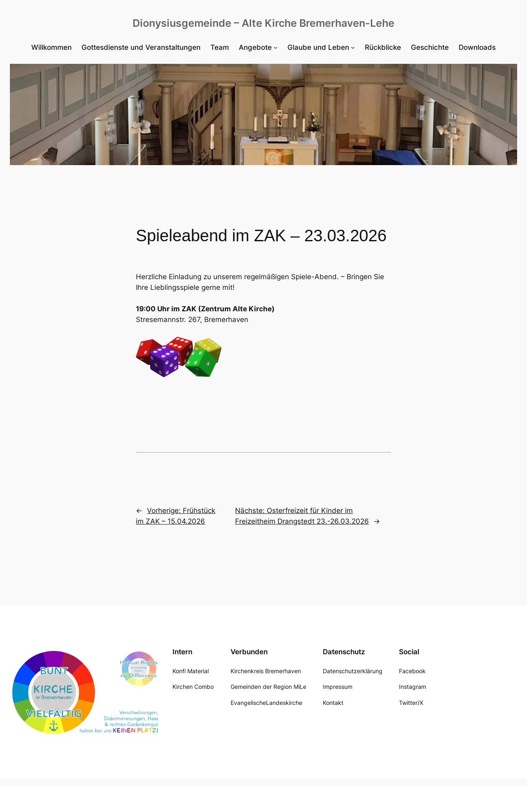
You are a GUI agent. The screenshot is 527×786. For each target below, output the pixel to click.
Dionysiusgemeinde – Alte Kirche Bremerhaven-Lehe (263, 23)
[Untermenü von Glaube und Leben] (321, 47)
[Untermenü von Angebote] (258, 47)
